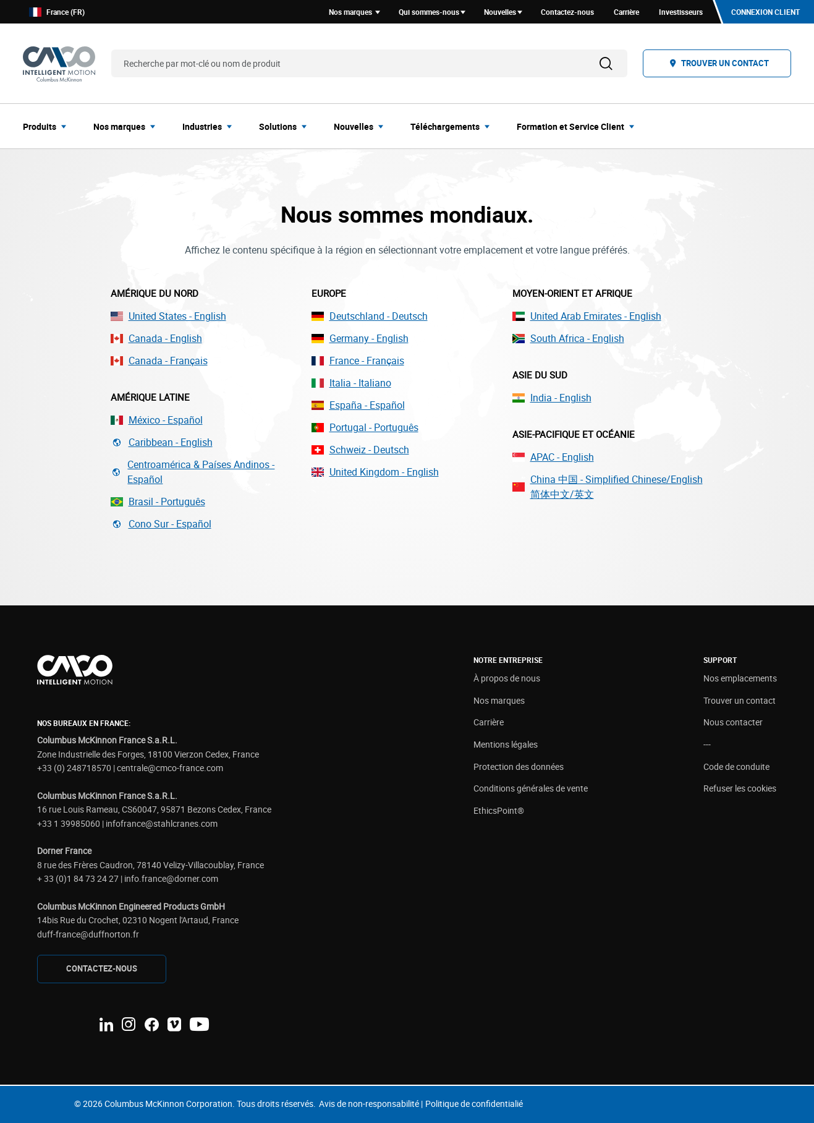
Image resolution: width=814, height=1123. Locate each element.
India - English (551, 397)
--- (707, 744)
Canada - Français (159, 360)
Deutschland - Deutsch (370, 316)
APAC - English (553, 457)
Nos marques (499, 700)
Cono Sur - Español (161, 524)
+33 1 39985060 (68, 823)
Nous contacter (733, 722)
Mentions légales (505, 744)
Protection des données (518, 766)
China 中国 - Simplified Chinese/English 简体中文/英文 (607, 486)
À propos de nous (506, 678)
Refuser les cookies (739, 788)
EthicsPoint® (498, 810)
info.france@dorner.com (171, 878)
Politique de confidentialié (474, 1103)
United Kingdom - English (375, 472)
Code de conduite (736, 766)
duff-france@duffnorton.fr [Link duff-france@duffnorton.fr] (88, 934)
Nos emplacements (740, 678)
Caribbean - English (162, 442)
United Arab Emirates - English (586, 316)
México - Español (157, 420)
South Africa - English (568, 338)
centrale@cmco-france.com (170, 768)
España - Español (358, 405)
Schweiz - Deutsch (360, 449)
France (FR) (57, 12)
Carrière (488, 722)
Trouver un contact (739, 700)
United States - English (168, 316)
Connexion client (765, 12)
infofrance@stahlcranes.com (162, 823)
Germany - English (360, 338)
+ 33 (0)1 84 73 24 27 (78, 878)
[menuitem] (48, 126)
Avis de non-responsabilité (369, 1103)
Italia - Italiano (351, 383)
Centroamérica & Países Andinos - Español (193, 472)
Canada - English (156, 338)
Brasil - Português (158, 501)
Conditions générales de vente (530, 788)
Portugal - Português (365, 427)
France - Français (358, 360)
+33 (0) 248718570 (74, 768)
